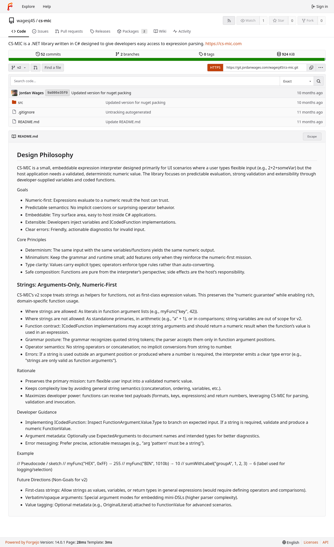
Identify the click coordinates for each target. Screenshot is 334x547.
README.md (25, 121)
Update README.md (123, 121)
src (17, 102)
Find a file (53, 67)
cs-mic (44, 20)
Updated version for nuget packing (101, 92)
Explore (28, 6)
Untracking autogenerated (128, 112)
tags (206, 54)
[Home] (10, 6)
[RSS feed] (229, 20)
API (325, 542)
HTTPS (215, 67)
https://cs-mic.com (223, 43)
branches (127, 54)
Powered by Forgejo (22, 542)
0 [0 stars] (292, 20)
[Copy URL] (311, 68)
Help (47, 6)
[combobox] (297, 81)
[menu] (321, 68)
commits (48, 54)
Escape (312, 136)
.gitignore (23, 112)
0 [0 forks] (321, 20)
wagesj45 (26, 20)
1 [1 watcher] (264, 20)
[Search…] (319, 81)
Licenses (311, 542)
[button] (35, 68)
